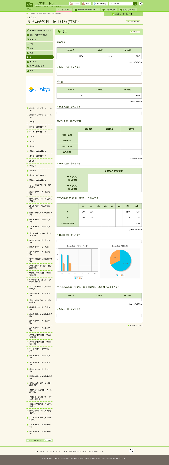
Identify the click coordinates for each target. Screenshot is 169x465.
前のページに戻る (135, 325)
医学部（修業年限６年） (38, 127)
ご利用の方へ (111, 10)
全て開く (136, 32)
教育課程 (33, 39)
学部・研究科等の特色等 (38, 35)
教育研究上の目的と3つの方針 (40, 30)
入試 (31, 48)
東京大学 (39, 13)
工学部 (32, 137)
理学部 (32, 146)
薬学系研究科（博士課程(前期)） (53, 13)
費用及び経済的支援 (37, 66)
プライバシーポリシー (54, 451)
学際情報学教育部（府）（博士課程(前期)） (40, 281)
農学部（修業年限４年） (38, 151)
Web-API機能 (101, 4)
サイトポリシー (40, 451)
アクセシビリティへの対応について (91, 451)
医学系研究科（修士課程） (39, 247)
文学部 (32, 141)
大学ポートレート (48, 3)
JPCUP (29, 6)
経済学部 (32, 161)
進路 (31, 71)
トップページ (65, 10)
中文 (87, 4)
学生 (31, 57)
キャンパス (34, 62)
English (76, 4)
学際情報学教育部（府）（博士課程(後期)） (40, 398)
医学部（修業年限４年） (38, 132)
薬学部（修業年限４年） (38, 175)
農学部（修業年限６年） (38, 156)
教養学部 (32, 166)
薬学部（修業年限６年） (38, 180)
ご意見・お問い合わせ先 (71, 451)
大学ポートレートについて (88, 10)
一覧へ (48, 440)
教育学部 (32, 171)
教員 (31, 53)
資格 (31, 44)
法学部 (32, 122)
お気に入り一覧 (129, 10)
